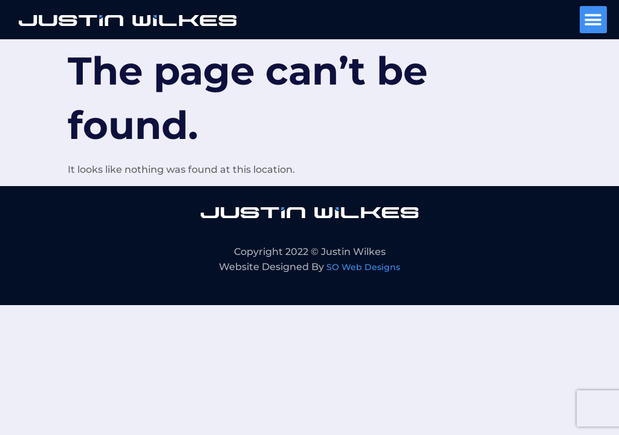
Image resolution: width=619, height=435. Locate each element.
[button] (593, 19)
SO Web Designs (363, 267)
